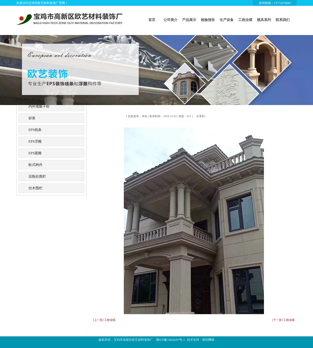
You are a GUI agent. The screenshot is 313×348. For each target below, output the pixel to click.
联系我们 (283, 20)
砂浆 (32, 118)
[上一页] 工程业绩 (104, 320)
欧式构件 (35, 165)
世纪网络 (208, 339)
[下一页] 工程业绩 (283, 320)
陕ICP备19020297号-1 (170, 339)
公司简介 (171, 20)
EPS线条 (35, 130)
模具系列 (264, 20)
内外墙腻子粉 (39, 106)
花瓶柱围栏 (37, 176)
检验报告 (208, 20)
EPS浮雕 (35, 141)
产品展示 (189, 20)
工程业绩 (245, 20)
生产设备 (227, 20)
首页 (151, 20)
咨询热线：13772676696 (275, 3)
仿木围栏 (35, 188)
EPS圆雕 (35, 153)
